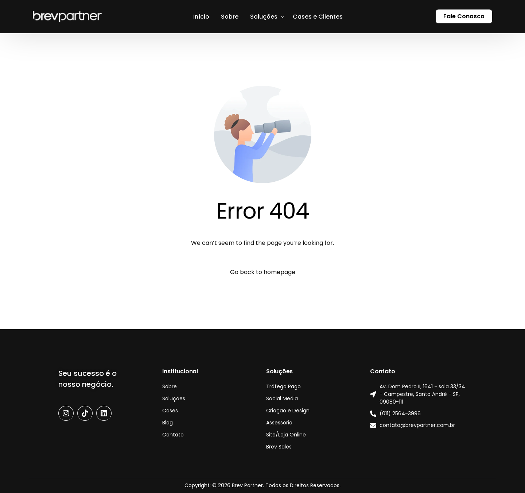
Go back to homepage (262, 272)
